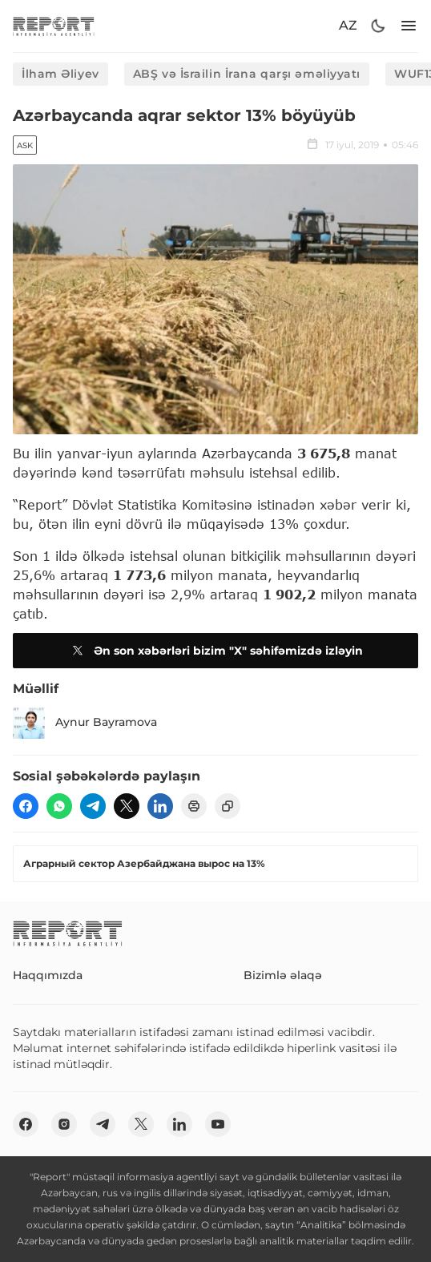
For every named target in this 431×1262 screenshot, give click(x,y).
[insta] (64, 1124)
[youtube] (218, 1124)
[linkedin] (160, 806)
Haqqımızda (48, 975)
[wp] (59, 806)
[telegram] (93, 806)
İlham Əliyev (60, 74)
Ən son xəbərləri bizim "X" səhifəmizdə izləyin (215, 650)
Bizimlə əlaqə (283, 975)
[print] (194, 806)
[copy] (227, 806)
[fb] (25, 806)
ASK (25, 145)
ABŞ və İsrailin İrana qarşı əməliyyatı (247, 74)
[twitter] (126, 806)
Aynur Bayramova (85, 723)
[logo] (54, 26)
